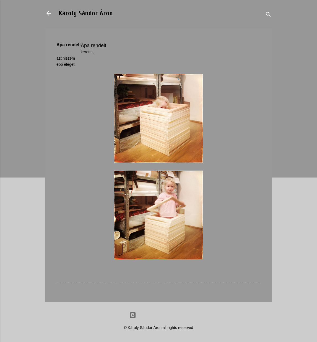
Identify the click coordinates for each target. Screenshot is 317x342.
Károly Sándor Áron (86, 13)
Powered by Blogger (158, 315)
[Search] (268, 15)
